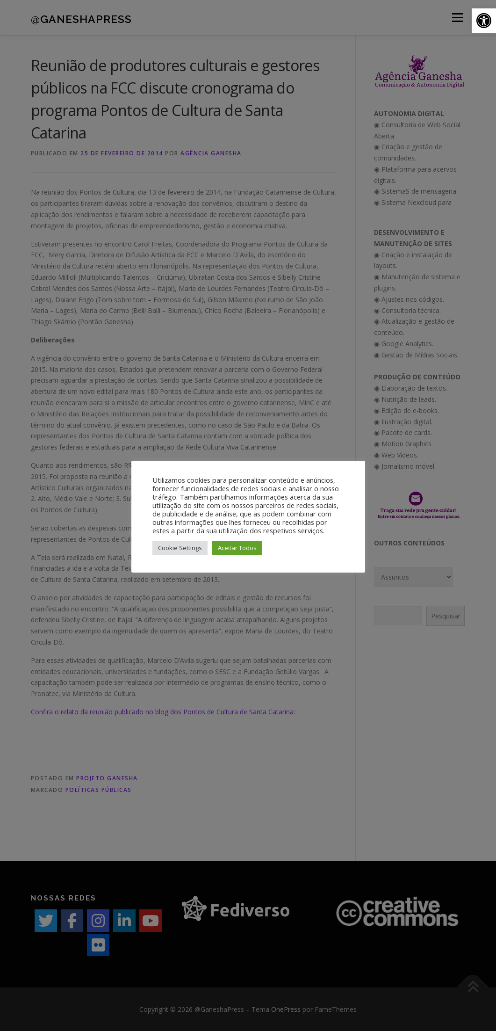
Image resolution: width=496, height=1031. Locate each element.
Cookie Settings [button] (180, 548)
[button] (484, 20)
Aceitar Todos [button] (237, 548)
